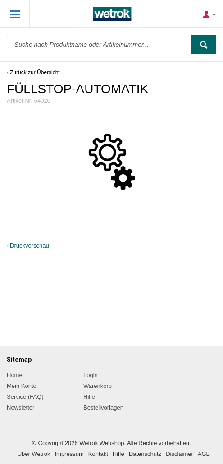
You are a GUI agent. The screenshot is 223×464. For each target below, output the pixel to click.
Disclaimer (179, 453)
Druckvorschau (29, 245)
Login (90, 375)
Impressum (69, 453)
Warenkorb (97, 386)
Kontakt (98, 453)
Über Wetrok (34, 453)
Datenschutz (145, 453)
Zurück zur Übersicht (35, 72)
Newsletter (20, 407)
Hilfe (89, 396)
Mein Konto (21, 386)
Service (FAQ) (25, 396)
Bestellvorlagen (103, 407)
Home (15, 375)
